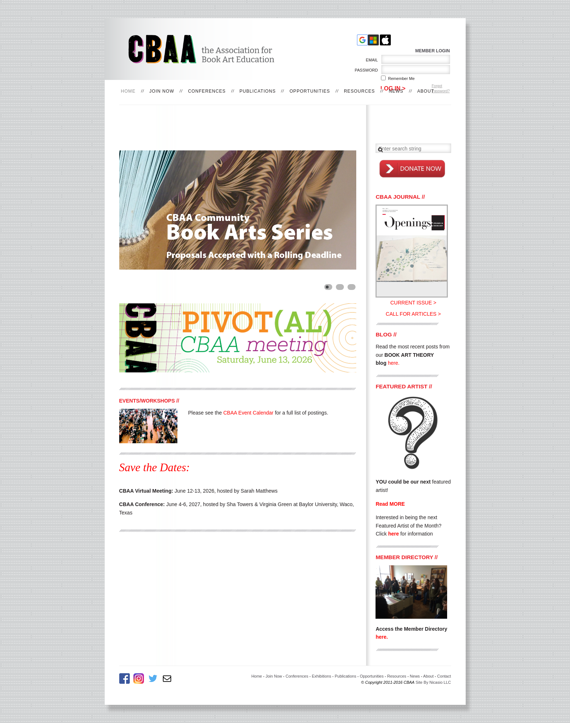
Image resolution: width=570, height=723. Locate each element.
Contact (444, 676)
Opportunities (309, 91)
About (425, 91)
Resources (359, 91)
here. (382, 637)
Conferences (207, 91)
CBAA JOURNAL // (400, 197)
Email (370, 60)
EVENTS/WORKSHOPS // (149, 401)
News (396, 91)
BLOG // (386, 334)
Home (256, 676)
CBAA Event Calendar (248, 413)
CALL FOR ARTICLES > (413, 314)
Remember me (401, 78)
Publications (258, 91)
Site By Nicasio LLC (433, 682)
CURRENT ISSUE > (413, 303)
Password (365, 70)
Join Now (161, 91)
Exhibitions (321, 676)
